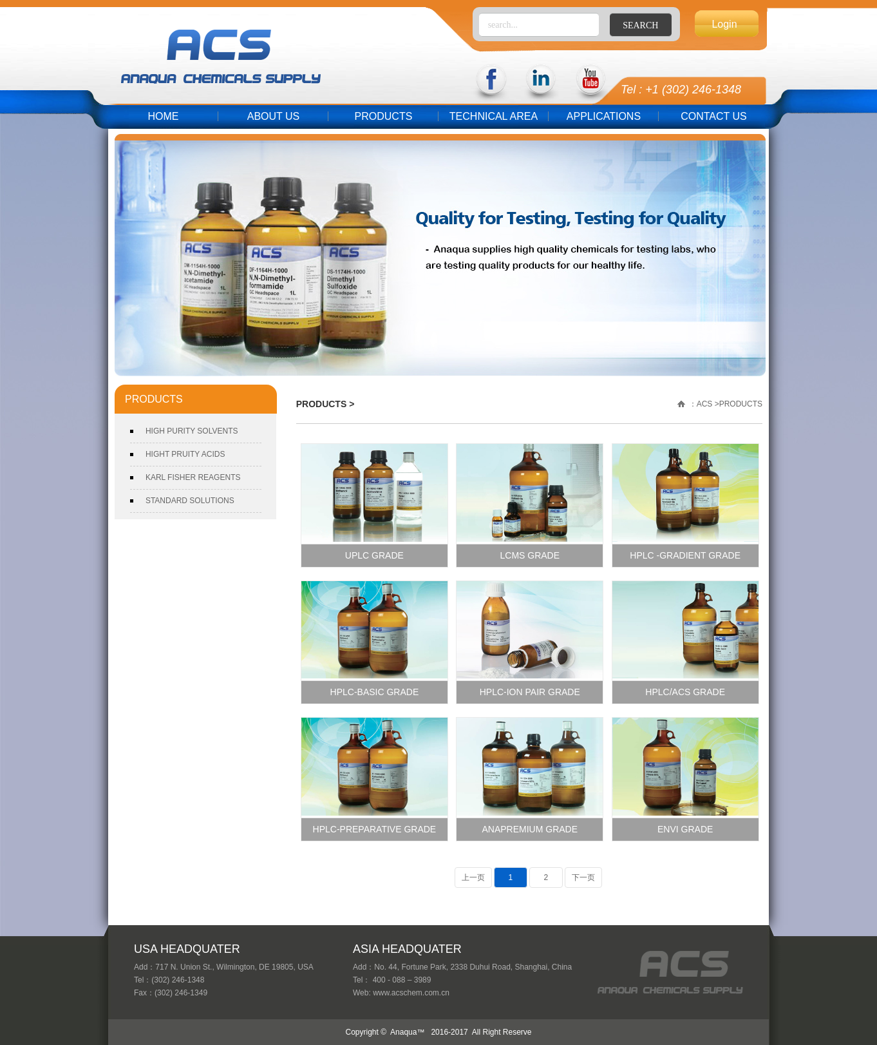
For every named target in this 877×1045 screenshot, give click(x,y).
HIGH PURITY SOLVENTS (192, 431)
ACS (705, 403)
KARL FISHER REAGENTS (193, 477)
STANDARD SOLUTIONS (190, 500)
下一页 (583, 877)
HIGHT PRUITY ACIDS (185, 454)
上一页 (473, 877)
